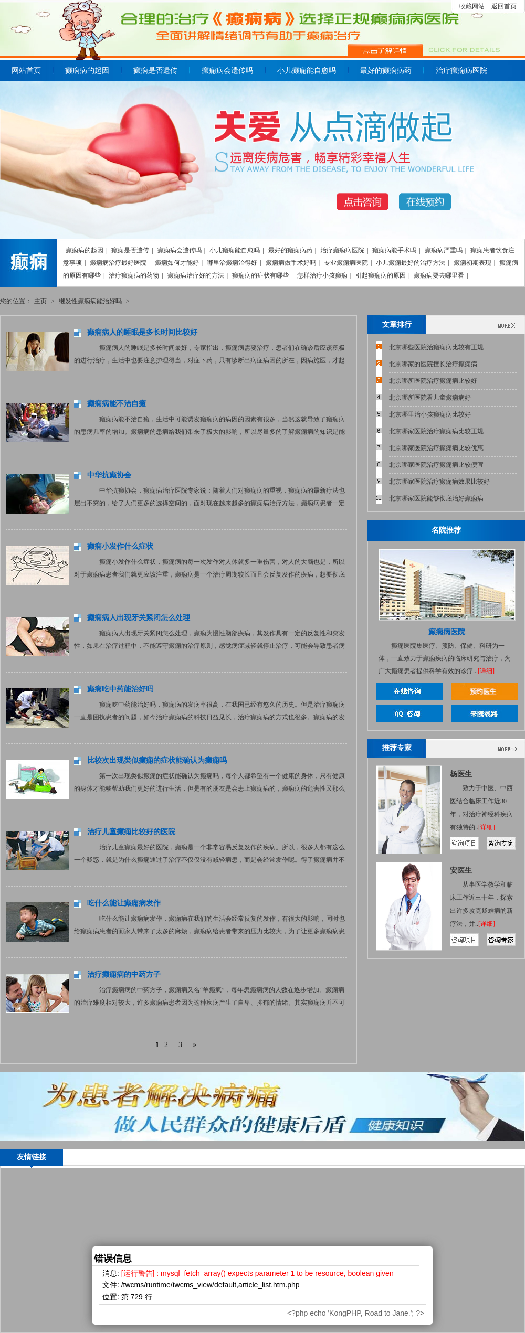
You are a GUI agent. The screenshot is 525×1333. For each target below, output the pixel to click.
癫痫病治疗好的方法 (195, 275)
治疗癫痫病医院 (461, 70)
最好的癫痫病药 (386, 70)
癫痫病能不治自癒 (116, 404)
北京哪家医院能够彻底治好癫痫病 (436, 498)
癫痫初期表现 (472, 262)
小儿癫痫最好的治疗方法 (410, 262)
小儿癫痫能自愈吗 (306, 70)
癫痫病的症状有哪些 (260, 275)
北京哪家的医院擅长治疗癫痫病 (433, 364)
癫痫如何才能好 (177, 262)
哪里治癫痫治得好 (232, 262)
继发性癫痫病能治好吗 (90, 301)
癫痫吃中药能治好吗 (120, 689)
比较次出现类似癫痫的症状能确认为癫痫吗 (157, 760)
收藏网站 (472, 6)
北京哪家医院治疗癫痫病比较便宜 (436, 464)
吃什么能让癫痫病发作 (124, 903)
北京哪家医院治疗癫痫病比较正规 (436, 431)
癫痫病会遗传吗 (227, 70)
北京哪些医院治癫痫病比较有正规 (436, 347)
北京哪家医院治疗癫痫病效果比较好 (439, 481)
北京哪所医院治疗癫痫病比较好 (433, 381)
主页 (40, 301)
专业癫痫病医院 (346, 262)
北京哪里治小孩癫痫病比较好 (430, 414)
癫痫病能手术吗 (394, 250)
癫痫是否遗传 (155, 70)
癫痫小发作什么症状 (120, 546)
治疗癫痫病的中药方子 (124, 974)
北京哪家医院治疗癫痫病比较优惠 (436, 448)
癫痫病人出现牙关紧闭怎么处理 (138, 618)
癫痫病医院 (446, 632)
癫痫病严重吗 (444, 250)
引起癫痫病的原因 (380, 275)
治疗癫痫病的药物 (134, 275)
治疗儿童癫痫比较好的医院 (131, 832)
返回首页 (504, 6)
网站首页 (26, 70)
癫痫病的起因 (87, 70)
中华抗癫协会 (109, 475)
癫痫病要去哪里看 (439, 275)
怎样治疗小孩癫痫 (322, 275)
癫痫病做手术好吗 (291, 262)
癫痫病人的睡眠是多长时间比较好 (142, 332)
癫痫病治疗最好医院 (118, 262)
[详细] (486, 671)
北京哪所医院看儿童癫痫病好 (430, 397)
